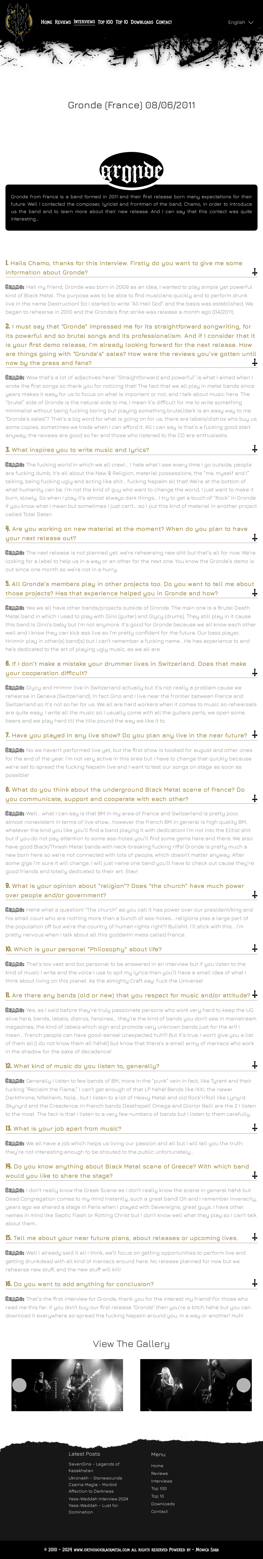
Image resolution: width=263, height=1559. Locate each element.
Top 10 (122, 22)
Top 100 (105, 22)
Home (46, 22)
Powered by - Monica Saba (194, 1550)
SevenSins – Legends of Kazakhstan (94, 1467)
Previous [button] (19, 1385)
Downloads (142, 22)
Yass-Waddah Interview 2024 (98, 1498)
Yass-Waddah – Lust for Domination (93, 1508)
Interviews (84, 21)
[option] (67, 1385)
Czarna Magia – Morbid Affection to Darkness (93, 1487)
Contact (164, 22)
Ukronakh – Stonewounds (95, 1477)
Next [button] (243, 1385)
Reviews (63, 22)
